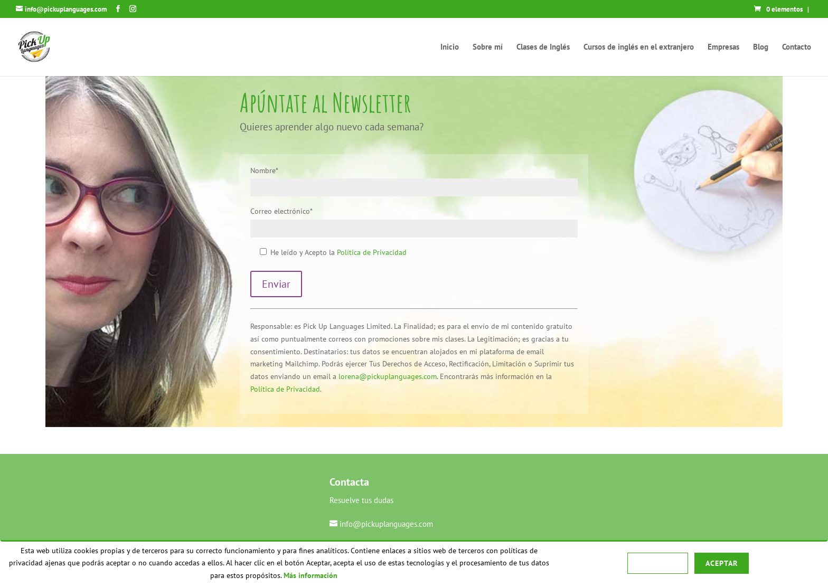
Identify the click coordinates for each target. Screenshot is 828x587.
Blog (760, 47)
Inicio (449, 47)
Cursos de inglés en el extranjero (639, 47)
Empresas (723, 47)
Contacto (796, 47)
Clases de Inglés (543, 47)
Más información (310, 575)
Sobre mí (488, 47)
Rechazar (657, 563)
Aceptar (721, 563)
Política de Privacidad (372, 252)
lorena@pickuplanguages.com (387, 376)
